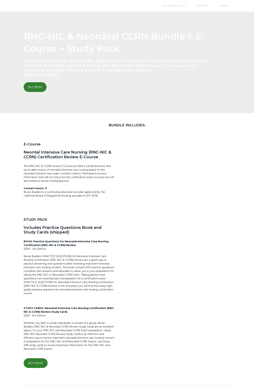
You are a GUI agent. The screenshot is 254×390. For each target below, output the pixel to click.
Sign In (225, 5)
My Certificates (186, 5)
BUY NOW (35, 362)
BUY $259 (35, 87)
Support (209, 5)
